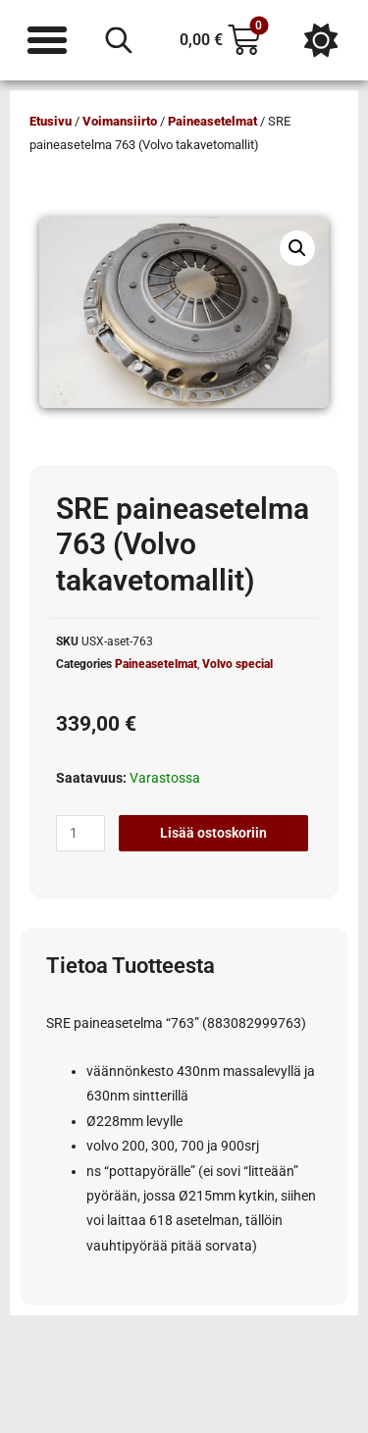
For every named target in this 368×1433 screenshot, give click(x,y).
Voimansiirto (119, 121)
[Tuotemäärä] (80, 833)
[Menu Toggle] (47, 40)
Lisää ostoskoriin (213, 833)
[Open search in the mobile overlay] (119, 40)
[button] (297, 248)
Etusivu (50, 121)
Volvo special (237, 664)
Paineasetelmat (212, 121)
